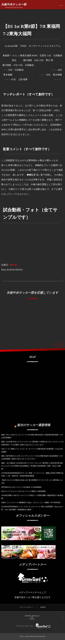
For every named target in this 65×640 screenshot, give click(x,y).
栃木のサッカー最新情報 (33, 423)
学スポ (13, 265)
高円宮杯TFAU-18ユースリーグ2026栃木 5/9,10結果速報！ (22, 487)
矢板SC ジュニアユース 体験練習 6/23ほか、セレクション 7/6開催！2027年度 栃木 (30, 502)
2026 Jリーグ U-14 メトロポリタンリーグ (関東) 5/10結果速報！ (24, 491)
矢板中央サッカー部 (13, 4)
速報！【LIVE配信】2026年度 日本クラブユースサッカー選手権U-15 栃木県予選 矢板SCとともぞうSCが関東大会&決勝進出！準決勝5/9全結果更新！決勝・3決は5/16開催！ (32, 466)
